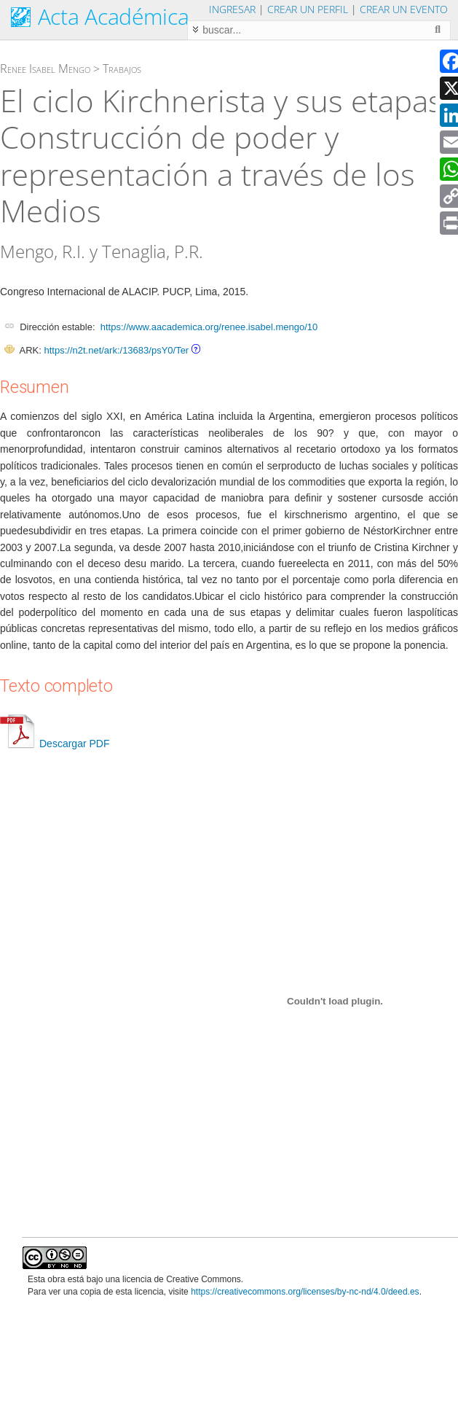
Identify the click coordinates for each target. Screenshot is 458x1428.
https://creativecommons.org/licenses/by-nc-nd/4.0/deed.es (305, 1292)
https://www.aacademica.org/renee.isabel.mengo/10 (208, 326)
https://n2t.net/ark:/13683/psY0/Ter (116, 350)
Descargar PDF (54, 743)
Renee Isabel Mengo (45, 69)
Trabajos (122, 69)
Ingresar (232, 9)
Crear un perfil (307, 9)
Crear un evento (404, 9)
